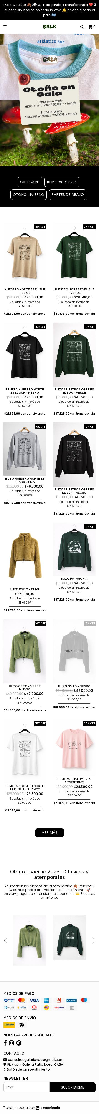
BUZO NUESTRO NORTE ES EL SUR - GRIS (24, 480)
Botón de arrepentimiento (26, 1069)
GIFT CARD (30, 181)
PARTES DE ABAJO (67, 194)
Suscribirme (72, 1087)
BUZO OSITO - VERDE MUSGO (25, 688)
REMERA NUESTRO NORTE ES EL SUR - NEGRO (24, 391)
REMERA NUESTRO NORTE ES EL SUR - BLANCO (24, 787)
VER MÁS (49, 832)
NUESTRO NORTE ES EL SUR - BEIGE (24, 291)
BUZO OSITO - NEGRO (74, 686)
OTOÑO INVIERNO (28, 194)
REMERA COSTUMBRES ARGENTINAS (74, 780)
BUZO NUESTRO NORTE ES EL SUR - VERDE (74, 391)
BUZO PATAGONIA (74, 578)
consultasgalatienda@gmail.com (33, 1059)
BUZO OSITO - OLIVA (25, 589)
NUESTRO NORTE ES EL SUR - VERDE (74, 291)
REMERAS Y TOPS (62, 181)
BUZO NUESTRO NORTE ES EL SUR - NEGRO (74, 491)
